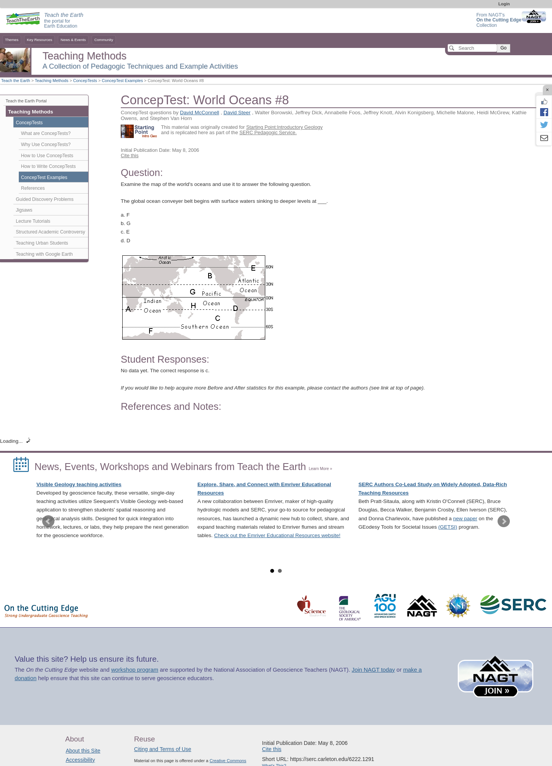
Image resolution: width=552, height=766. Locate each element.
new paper (465, 518)
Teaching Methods (52, 80)
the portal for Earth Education (63, 21)
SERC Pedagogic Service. (268, 132)
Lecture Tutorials (33, 221)
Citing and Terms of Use (162, 749)
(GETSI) (447, 527)
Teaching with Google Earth (44, 254)
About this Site (83, 751)
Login (504, 4)
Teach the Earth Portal (26, 101)
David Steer (237, 112)
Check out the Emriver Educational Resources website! (277, 535)
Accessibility (80, 760)
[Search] (472, 48)
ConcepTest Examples (122, 80)
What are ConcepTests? (46, 133)
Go (503, 48)
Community (103, 40)
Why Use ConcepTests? (46, 144)
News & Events (73, 40)
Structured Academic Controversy (50, 232)
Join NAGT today (373, 670)
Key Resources (39, 40)
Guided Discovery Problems (44, 199)
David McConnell (199, 112)
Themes (11, 40)
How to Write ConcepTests (48, 166)
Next (504, 521)
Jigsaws (24, 210)
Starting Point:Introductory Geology (284, 127)
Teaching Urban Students (42, 243)
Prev (48, 521)
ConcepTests (85, 80)
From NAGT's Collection (498, 20)
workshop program (134, 670)
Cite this (129, 155)
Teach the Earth (15, 80)
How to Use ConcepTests (47, 155)
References (33, 188)
